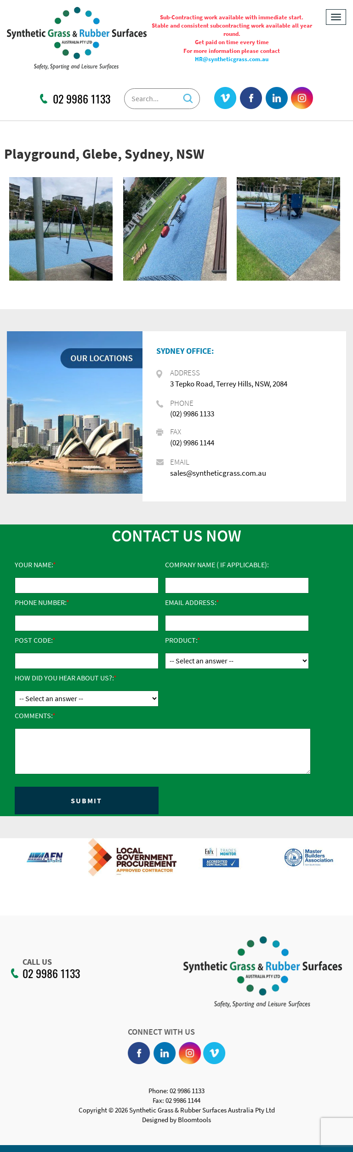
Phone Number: (40, 602)
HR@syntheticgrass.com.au (231, 59)
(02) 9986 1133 (192, 414)
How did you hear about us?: (64, 677)
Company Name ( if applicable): (217, 564)
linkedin (276, 98)
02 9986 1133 (81, 99)
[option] (66, 862)
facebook (251, 98)
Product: (181, 640)
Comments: (33, 715)
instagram (301, 98)
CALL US (32, 962)
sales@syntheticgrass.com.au (218, 473)
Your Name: (34, 564)
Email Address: (190, 602)
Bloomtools (194, 1124)
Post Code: (33, 640)
